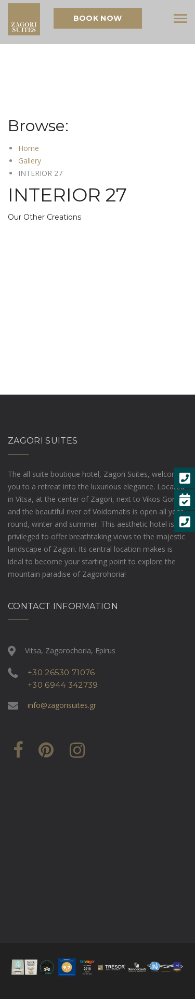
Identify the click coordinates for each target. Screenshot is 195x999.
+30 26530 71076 (61, 672)
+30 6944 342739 (63, 685)
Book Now (97, 18)
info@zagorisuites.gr (62, 705)
